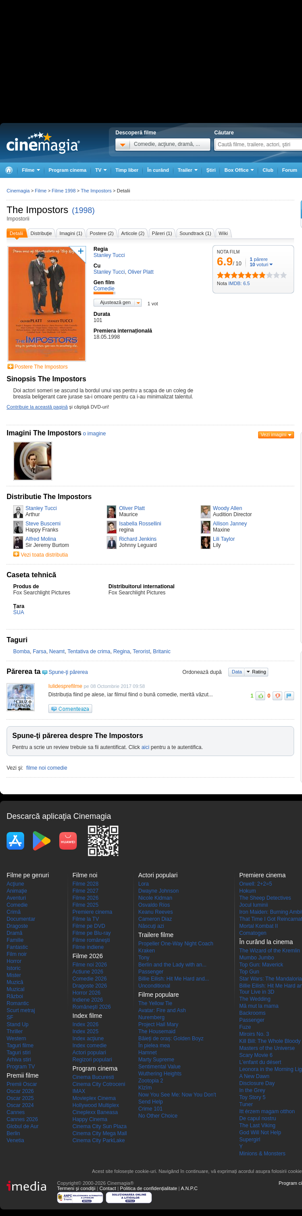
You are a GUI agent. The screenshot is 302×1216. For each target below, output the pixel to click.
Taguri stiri (19, 1053)
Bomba (21, 651)
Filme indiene (88, 947)
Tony (143, 958)
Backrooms (252, 1013)
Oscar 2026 (20, 1091)
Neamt (57, 651)
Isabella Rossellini (140, 524)
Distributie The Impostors (49, 496)
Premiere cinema (92, 912)
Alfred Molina (40, 539)
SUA (18, 612)
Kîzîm (145, 1088)
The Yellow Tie (155, 1003)
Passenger (150, 972)
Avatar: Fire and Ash (162, 1010)
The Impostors (37, 209)
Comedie (17, 905)
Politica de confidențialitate (148, 1188)
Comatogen (252, 933)
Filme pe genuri (28, 875)
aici (145, 747)
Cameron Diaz (155, 919)
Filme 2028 (85, 884)
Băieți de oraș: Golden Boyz (171, 1038)
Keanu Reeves (155, 912)
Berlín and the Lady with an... (172, 965)
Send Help (150, 1102)
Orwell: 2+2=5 (255, 884)
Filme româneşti (91, 940)
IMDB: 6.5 (239, 283)
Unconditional (154, 986)
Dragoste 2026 (89, 986)
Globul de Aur (23, 1126)
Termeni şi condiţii (76, 1188)
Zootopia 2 (150, 1081)
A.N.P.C (189, 1188)
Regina (121, 651)
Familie (15, 940)
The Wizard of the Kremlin (269, 951)
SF (10, 1017)
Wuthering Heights (160, 1074)
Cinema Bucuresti (93, 1077)
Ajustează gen (115, 302)
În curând (158, 170)
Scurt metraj (21, 1010)
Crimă (14, 912)
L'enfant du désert (260, 1062)
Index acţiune (88, 1038)
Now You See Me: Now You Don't (177, 1095)
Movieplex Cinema (94, 1098)
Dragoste (17, 926)
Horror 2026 (86, 993)
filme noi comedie (46, 768)
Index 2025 (85, 1031)
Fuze (245, 1027)
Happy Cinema (89, 1119)
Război (15, 996)
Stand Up (18, 1024)
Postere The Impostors (41, 367)
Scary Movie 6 (256, 1055)
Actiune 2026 (87, 972)
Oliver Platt (132, 508)
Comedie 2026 (89, 979)
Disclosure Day (257, 1083)
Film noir (17, 954)
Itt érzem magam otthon (267, 1111)
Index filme (87, 1015)
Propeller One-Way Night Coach (175, 944)
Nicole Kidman (155, 898)
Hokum (247, 891)
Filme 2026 (85, 898)
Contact (107, 1188)
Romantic (18, 1003)
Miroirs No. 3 (254, 1034)
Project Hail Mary (158, 1024)
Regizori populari (92, 1060)
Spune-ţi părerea (68, 672)
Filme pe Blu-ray (91, 933)
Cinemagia (18, 190)
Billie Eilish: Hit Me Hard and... (173, 979)
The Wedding (254, 999)
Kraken (146, 951)
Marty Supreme (156, 1060)
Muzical (16, 989)
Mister (14, 975)
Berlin (13, 1133)
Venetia (15, 1140)
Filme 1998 (64, 190)
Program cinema (67, 170)
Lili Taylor (224, 539)
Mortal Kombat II (258, 926)
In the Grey (252, 1090)
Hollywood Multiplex (95, 1105)
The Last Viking (257, 1125)
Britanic (161, 651)
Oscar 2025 (20, 1098)
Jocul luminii (253, 905)
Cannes (16, 1112)
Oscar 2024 (20, 1105)
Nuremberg (151, 1017)
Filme (41, 190)
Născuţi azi (151, 926)
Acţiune (15, 884)
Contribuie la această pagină (37, 406)
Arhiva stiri (19, 1060)
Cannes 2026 (22, 1119)
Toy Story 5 (252, 1097)
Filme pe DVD (88, 926)
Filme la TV (85, 919)
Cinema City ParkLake (98, 1140)
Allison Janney (230, 524)
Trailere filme (155, 934)
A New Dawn (254, 1076)
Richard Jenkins (137, 539)
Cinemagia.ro (43, 143)
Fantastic (17, 947)
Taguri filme (20, 1045)
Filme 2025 (85, 905)
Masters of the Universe (267, 1048)
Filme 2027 (85, 891)
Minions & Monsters (262, 1154)
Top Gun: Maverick (261, 965)
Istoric (14, 968)
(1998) (83, 210)
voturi (259, 264)
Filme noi (84, 875)
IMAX (78, 1091)
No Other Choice (157, 1116)
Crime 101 (150, 1109)
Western (16, 1038)
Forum (289, 170)
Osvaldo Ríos (154, 905)
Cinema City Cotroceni (98, 1084)
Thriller (15, 1031)
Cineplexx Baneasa (95, 1112)
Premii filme (23, 1075)
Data (237, 671)
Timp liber (126, 170)
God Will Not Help (260, 1132)
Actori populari (89, 1053)
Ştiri (211, 170)
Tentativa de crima (89, 651)
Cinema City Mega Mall (99, 1133)
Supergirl (249, 1139)
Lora (143, 884)
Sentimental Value (159, 1067)
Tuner (246, 1104)
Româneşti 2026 (91, 1007)
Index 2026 (85, 1024)
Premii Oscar (22, 1084)
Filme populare (158, 994)
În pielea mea (154, 1045)
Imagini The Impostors (44, 433)
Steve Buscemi (43, 524)
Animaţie (17, 891)
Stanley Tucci (41, 508)
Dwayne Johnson (158, 891)
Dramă (14, 933)
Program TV (21, 1067)
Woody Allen (227, 508)
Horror (14, 961)
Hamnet (147, 1053)
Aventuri (16, 898)
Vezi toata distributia (44, 555)
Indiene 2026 (87, 1000)
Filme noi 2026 (89, 965)
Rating (259, 671)
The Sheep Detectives (265, 898)
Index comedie (89, 1045)
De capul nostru (257, 1118)
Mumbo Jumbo (256, 958)
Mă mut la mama (258, 1006)
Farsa (40, 651)
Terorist (141, 651)
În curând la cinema (266, 941)
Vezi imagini (274, 434)
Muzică (15, 982)
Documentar (21, 919)
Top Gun (249, 972)
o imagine (94, 434)
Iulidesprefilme (65, 686)
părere (259, 259)
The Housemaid (157, 1031)
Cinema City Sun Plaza (99, 1126)
